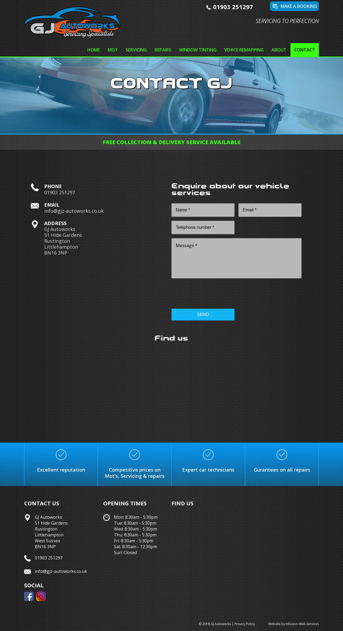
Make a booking (299, 6)
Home (93, 50)
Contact (304, 50)
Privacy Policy (244, 624)
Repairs (163, 50)
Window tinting (198, 50)
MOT (113, 50)
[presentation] (212, 294)
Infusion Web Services (302, 624)
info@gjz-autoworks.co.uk (74, 211)
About (278, 50)
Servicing (136, 50)
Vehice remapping (244, 50)
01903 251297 (233, 7)
